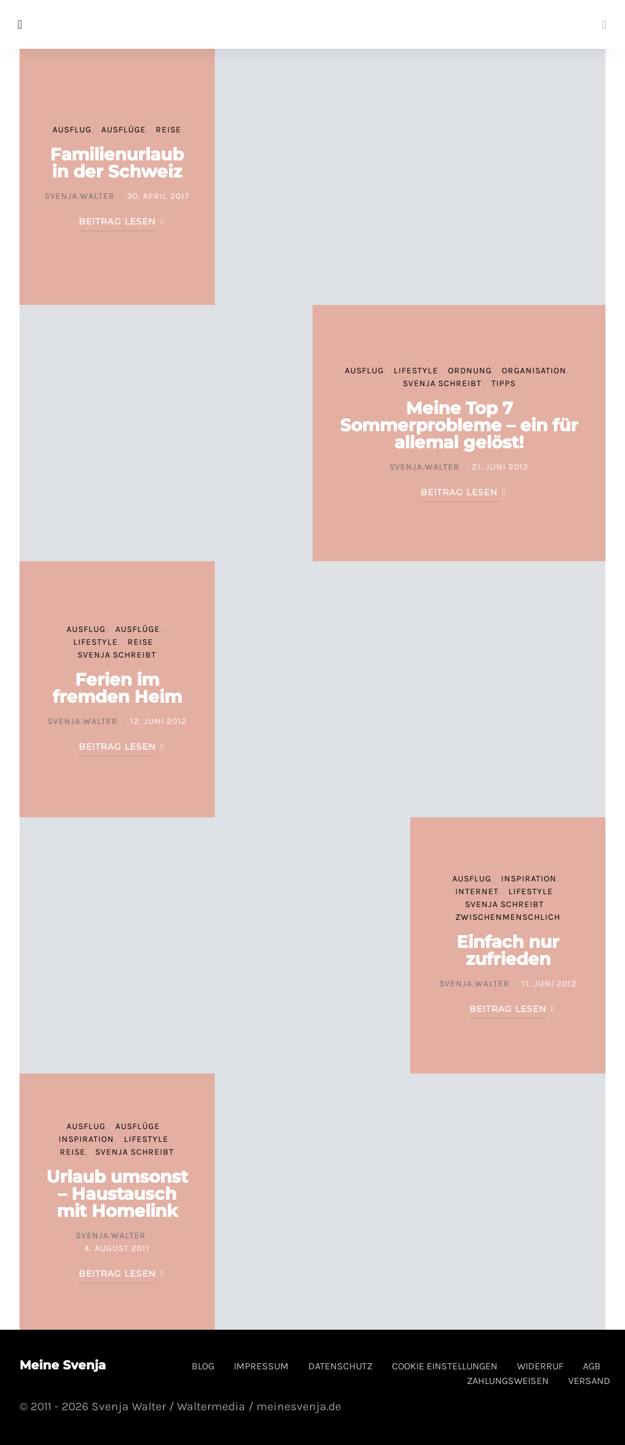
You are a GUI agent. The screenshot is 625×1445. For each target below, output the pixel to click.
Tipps (503, 383)
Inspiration (529, 878)
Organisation (534, 370)
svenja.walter (80, 196)
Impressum (261, 1366)
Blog (203, 1366)
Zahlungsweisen (508, 1380)
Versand (589, 1380)
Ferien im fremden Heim (117, 688)
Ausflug (72, 129)
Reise (168, 129)
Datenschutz (340, 1366)
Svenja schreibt (442, 383)
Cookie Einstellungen (444, 1366)
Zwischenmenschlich (507, 917)
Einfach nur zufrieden (508, 950)
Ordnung (470, 370)
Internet (477, 891)
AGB (592, 1366)
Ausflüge (123, 129)
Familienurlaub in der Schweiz (117, 163)
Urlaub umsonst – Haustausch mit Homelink (117, 1193)
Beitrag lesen (117, 221)
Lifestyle (416, 370)
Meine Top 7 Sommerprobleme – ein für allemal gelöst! (459, 425)
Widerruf (540, 1366)
